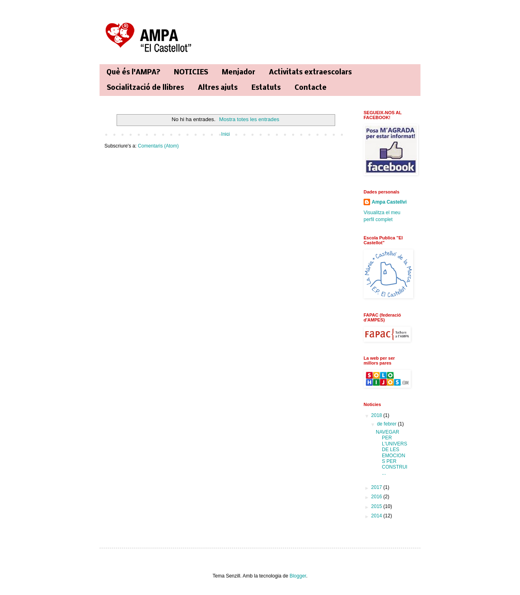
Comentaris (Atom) (158, 146)
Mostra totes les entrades (249, 119)
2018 (377, 415)
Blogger (298, 576)
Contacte (311, 88)
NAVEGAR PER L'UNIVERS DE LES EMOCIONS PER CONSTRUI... (391, 452)
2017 (377, 487)
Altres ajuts (218, 88)
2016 (377, 496)
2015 (377, 506)
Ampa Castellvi (389, 202)
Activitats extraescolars (310, 72)
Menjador (238, 72)
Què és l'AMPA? (133, 72)
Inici (225, 134)
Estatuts (266, 88)
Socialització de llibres (145, 88)
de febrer (387, 424)
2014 (377, 516)
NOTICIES (191, 72)
